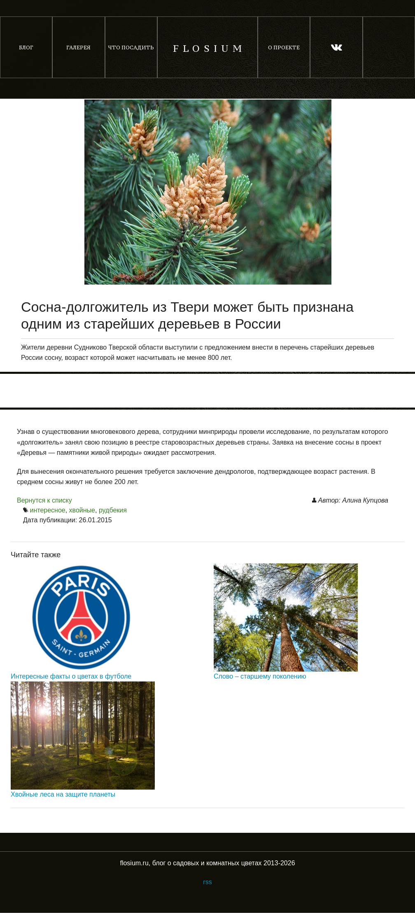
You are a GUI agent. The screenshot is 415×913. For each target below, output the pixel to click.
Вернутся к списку (44, 500)
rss (207, 881)
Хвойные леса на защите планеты (63, 794)
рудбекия (113, 510)
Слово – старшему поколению (260, 676)
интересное (47, 510)
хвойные (82, 510)
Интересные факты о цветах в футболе (71, 676)
